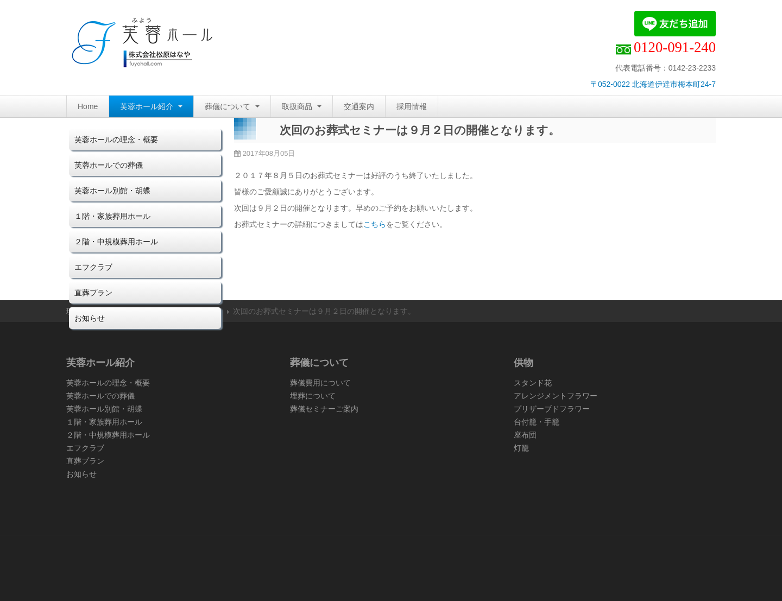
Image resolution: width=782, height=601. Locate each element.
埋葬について (313, 395)
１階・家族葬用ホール (112, 216)
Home (88, 106)
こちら (374, 224)
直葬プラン (93, 292)
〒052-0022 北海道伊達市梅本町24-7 (653, 84)
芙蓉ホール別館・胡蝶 (112, 190)
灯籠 (521, 448)
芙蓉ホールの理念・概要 (116, 139)
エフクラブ (93, 267)
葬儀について (232, 106)
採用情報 (411, 106)
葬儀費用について (320, 382)
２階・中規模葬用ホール (116, 241)
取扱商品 (301, 106)
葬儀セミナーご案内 (324, 408)
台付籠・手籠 (536, 421)
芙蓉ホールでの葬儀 (108, 165)
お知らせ (89, 318)
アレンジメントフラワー (555, 395)
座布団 (525, 435)
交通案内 (359, 106)
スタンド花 (533, 382)
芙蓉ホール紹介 (151, 106)
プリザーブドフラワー (552, 408)
